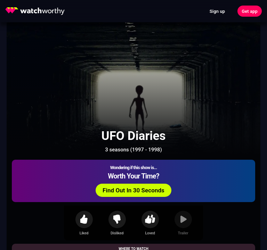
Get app (250, 11)
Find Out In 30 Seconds (133, 190)
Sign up (217, 11)
